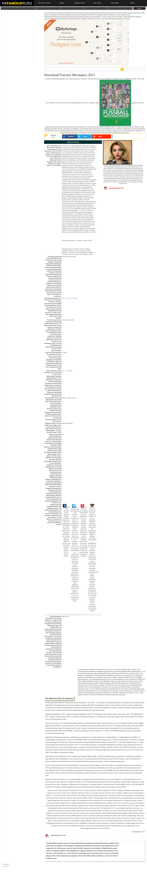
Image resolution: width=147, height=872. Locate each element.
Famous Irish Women (72, 298)
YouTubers (82, 210)
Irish (63, 298)
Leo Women (68, 370)
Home (5, 866)
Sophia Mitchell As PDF (114, 188)
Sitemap (6, 864)
